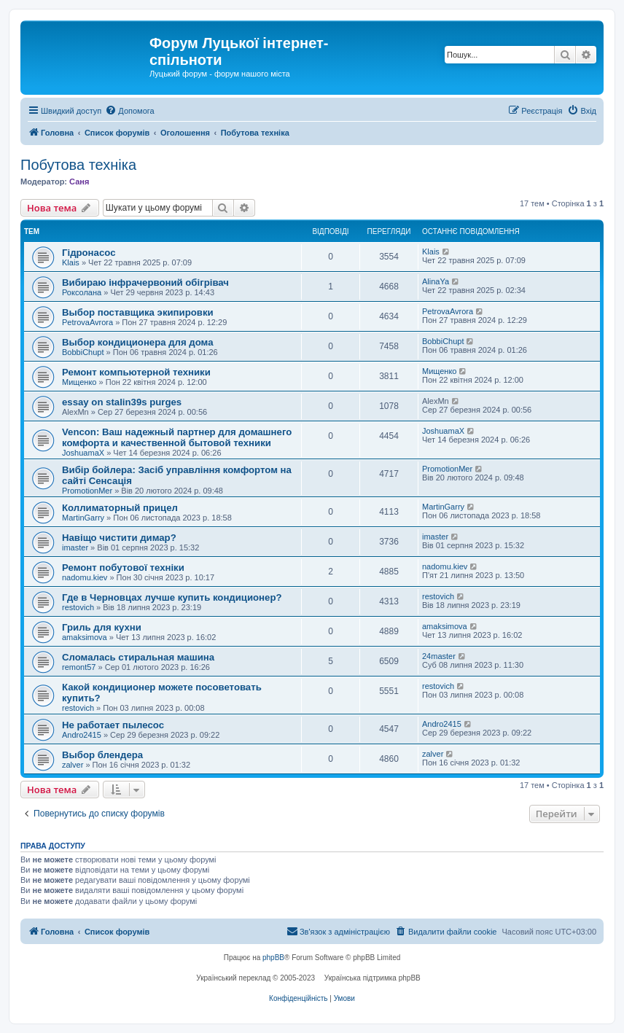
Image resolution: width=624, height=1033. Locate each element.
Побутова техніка (78, 165)
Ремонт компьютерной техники (136, 372)
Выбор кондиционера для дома (138, 342)
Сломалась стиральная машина (138, 657)
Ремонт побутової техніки (123, 567)
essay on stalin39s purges (122, 402)
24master (439, 656)
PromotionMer (87, 490)
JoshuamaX (83, 452)
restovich (78, 607)
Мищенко (79, 382)
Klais (70, 262)
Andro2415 (81, 734)
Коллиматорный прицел (120, 507)
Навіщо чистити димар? (119, 537)
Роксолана (81, 292)
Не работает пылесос (113, 725)
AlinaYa (435, 281)
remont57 (78, 667)
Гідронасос (88, 252)
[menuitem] (129, 111)
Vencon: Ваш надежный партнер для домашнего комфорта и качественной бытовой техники (177, 437)
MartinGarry (83, 517)
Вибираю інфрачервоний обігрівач (145, 282)
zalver (72, 764)
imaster (75, 547)
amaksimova (84, 637)
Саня (79, 181)
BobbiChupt (83, 352)
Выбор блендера (102, 754)
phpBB (273, 958)
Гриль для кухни (101, 627)
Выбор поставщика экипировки (138, 312)
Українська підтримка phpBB (372, 978)
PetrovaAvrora (87, 322)
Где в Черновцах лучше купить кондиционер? (172, 597)
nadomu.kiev (84, 577)
